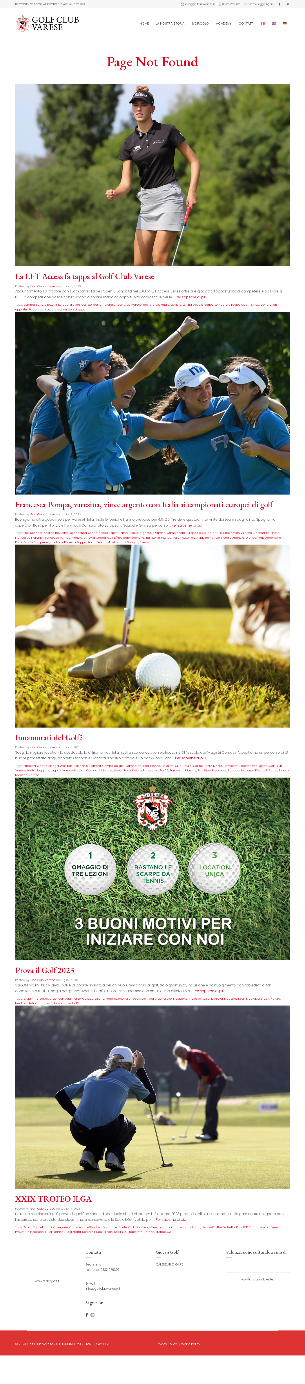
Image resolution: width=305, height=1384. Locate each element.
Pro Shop (204, 770)
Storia (273, 770)
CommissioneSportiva (85, 1227)
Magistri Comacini (87, 770)
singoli (121, 542)
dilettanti (51, 305)
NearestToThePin (214, 1227)
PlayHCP (242, 1227)
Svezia (144, 542)
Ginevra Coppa (95, 537)
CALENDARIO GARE (169, 1264)
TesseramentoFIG (66, 1003)
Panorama (150, 770)
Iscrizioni (185, 1227)
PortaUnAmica (259, 1227)
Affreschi (30, 766)
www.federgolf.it (47, 1281)
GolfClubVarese (160, 998)
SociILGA (120, 1232)
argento (145, 533)
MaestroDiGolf (234, 998)
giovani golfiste (81, 305)
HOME (144, 23)
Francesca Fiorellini (29, 537)
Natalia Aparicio (232, 537)
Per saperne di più (191, 297)
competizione (33, 305)
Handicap (170, 1227)
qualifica (57, 542)
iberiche (138, 537)
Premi (275, 1227)
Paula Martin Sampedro (32, 542)
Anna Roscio (129, 533)
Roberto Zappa (75, 542)
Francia (77, 537)
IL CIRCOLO (200, 23)
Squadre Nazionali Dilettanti (248, 770)
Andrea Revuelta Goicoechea (65, 533)
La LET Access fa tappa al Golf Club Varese (86, 276)
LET (185, 305)
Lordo (196, 1227)
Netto (231, 1227)
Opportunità (44, 1003)
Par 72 (164, 770)
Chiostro (168, 766)
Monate (106, 770)
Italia (176, 537)
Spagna (132, 542)
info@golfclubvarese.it (102, 1288)
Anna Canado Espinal (103, 533)
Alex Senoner (33, 533)
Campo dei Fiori (137, 766)
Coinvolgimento (69, 998)
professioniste (61, 309)
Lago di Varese (62, 770)
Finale (275, 533)
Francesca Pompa (57, 537)
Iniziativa (195, 998)
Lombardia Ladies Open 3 (233, 305)
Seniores (88, 1232)
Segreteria (73, 1232)
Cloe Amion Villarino (237, 533)
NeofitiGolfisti (24, 1003)
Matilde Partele (209, 537)
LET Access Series (200, 305)
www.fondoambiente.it (258, 1279)
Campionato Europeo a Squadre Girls (194, 533)
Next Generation (265, 305)
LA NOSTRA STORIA (170, 23)
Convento (230, 766)
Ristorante (219, 770)
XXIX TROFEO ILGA (53, 1198)
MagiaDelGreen (257, 998)
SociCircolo (104, 1232)
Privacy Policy (166, 1344)
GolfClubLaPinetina (148, 1227)
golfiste (176, 305)
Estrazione (109, 1227)
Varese (34, 775)
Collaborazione (93, 998)
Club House (183, 766)
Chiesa (155, 766)
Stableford (135, 1232)
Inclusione (180, 998)
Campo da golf (113, 766)
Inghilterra (152, 537)
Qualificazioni (54, 1232)
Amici (27, 1227)
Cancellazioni (42, 1227)
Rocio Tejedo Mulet (101, 542)
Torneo (149, 1232)
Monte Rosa (122, 770)
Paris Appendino (269, 537)
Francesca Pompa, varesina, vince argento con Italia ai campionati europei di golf (146, 504)
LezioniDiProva (212, 998)
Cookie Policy (189, 1344)
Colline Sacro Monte (207, 766)
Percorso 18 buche (183, 770)
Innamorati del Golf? (49, 737)
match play (189, 537)
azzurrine (158, 533)
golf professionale (156, 305)
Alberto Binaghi (48, 766)
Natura (137, 770)
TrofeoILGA (163, 1232)
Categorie (60, 1227)
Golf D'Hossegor (119, 537)
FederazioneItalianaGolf (123, 998)
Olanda (250, 537)
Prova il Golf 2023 (45, 969)
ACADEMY (224, 23)
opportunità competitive (32, 309)
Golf (144, 998)
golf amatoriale (104, 305)
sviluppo (79, 309)
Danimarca (261, 533)
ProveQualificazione (29, 1232)
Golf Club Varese (42, 286)
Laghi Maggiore (38, 770)
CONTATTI (246, 23)
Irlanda (166, 537)
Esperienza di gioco (253, 766)
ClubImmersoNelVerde (40, 998)
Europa (63, 305)
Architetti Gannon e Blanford (80, 766)
